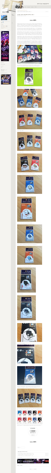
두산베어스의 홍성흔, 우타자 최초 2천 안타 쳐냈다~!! (25, 454)
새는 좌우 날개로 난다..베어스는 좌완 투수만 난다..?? (25, 453)
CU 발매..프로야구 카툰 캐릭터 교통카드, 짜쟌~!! (24, 11)
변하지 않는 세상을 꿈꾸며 (43, 3)
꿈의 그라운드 (4, 26)
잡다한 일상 (3, 27)
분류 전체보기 (4, 25)
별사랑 (2, 72)
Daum (2, 73)
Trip (2, 28)
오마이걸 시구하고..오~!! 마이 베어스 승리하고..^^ (25, 455)
